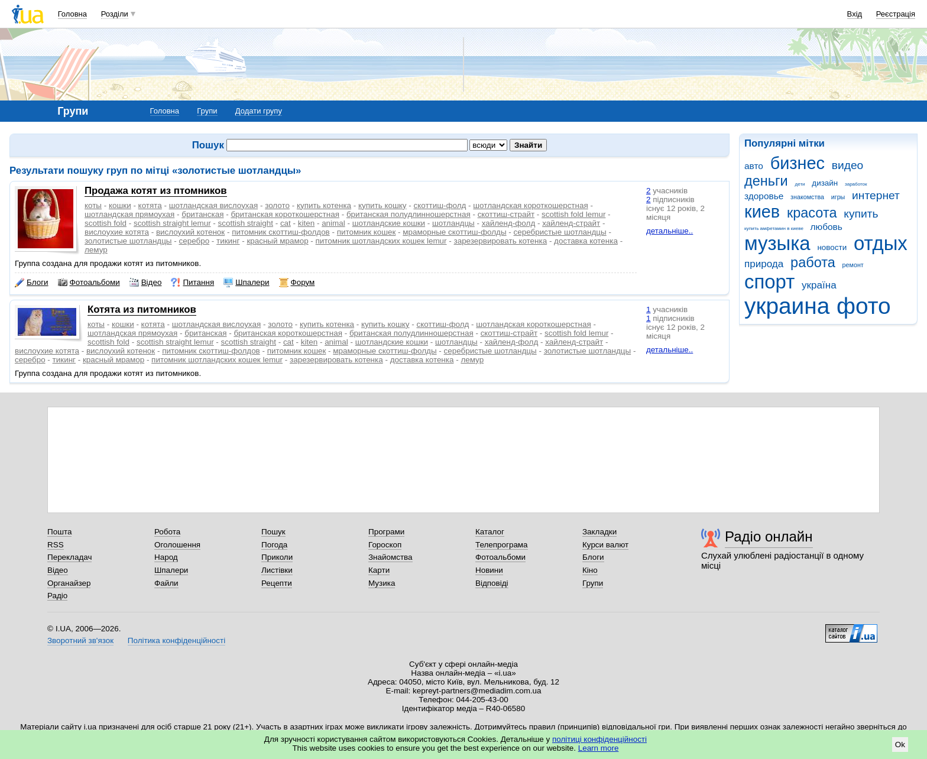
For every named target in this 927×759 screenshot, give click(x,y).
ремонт (853, 264)
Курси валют (605, 544)
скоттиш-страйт (506, 214)
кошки (120, 205)
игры (838, 196)
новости (832, 247)
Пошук (273, 531)
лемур (96, 249)
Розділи (114, 13)
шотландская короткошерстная (530, 205)
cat (285, 223)
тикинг (227, 240)
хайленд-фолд (509, 223)
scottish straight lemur (172, 223)
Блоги (31, 282)
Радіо (57, 595)
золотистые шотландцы (128, 240)
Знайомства (390, 557)
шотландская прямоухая (129, 214)
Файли (166, 583)
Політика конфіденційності (176, 640)
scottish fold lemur (573, 214)
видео (848, 165)
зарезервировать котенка (500, 240)
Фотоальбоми (89, 282)
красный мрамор (277, 240)
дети (800, 184)
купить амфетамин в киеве (773, 228)
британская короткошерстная (285, 214)
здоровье (763, 196)
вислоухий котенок (190, 232)
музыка (777, 243)
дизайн (825, 183)
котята (150, 205)
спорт (769, 282)
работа (812, 262)
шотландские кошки (388, 223)
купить (861, 213)
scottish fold (106, 223)
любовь (826, 227)
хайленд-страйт (571, 223)
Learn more (598, 748)
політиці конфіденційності (599, 739)
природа (763, 264)
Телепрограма (501, 544)
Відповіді (491, 583)
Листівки (277, 570)
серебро (194, 240)
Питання (192, 282)
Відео (145, 282)
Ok (900, 744)
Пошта (59, 531)
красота (812, 212)
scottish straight (245, 223)
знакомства (807, 196)
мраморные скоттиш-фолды (454, 232)
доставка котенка (586, 240)
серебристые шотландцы (560, 232)
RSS (55, 544)
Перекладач (69, 557)
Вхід (855, 13)
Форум (297, 282)
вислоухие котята (117, 232)
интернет (876, 195)
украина (786, 306)
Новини (489, 570)
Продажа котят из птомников (156, 190)
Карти (379, 570)
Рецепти (276, 583)
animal (333, 223)
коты (93, 205)
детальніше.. (669, 230)
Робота (167, 531)
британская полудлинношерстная (408, 214)
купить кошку (382, 205)
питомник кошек (366, 232)
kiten (306, 223)
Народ (166, 557)
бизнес (797, 163)
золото (277, 205)
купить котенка (324, 205)
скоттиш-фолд (439, 205)
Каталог (489, 531)
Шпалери (246, 282)
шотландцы (453, 223)
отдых (880, 243)
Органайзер (68, 583)
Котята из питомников (141, 309)
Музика (381, 583)
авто (753, 166)
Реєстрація (895, 13)
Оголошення (177, 544)
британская (202, 214)
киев (762, 211)
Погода (274, 544)
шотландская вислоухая (213, 205)
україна (819, 285)
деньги (766, 181)
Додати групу (258, 110)
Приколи (277, 557)
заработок (856, 184)
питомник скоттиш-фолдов (281, 232)
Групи (207, 110)
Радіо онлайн (769, 536)
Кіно (590, 570)
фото (864, 306)
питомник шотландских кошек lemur (381, 240)
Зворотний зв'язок (80, 640)
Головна (72, 13)
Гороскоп (384, 544)
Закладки (599, 531)
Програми (386, 531)
